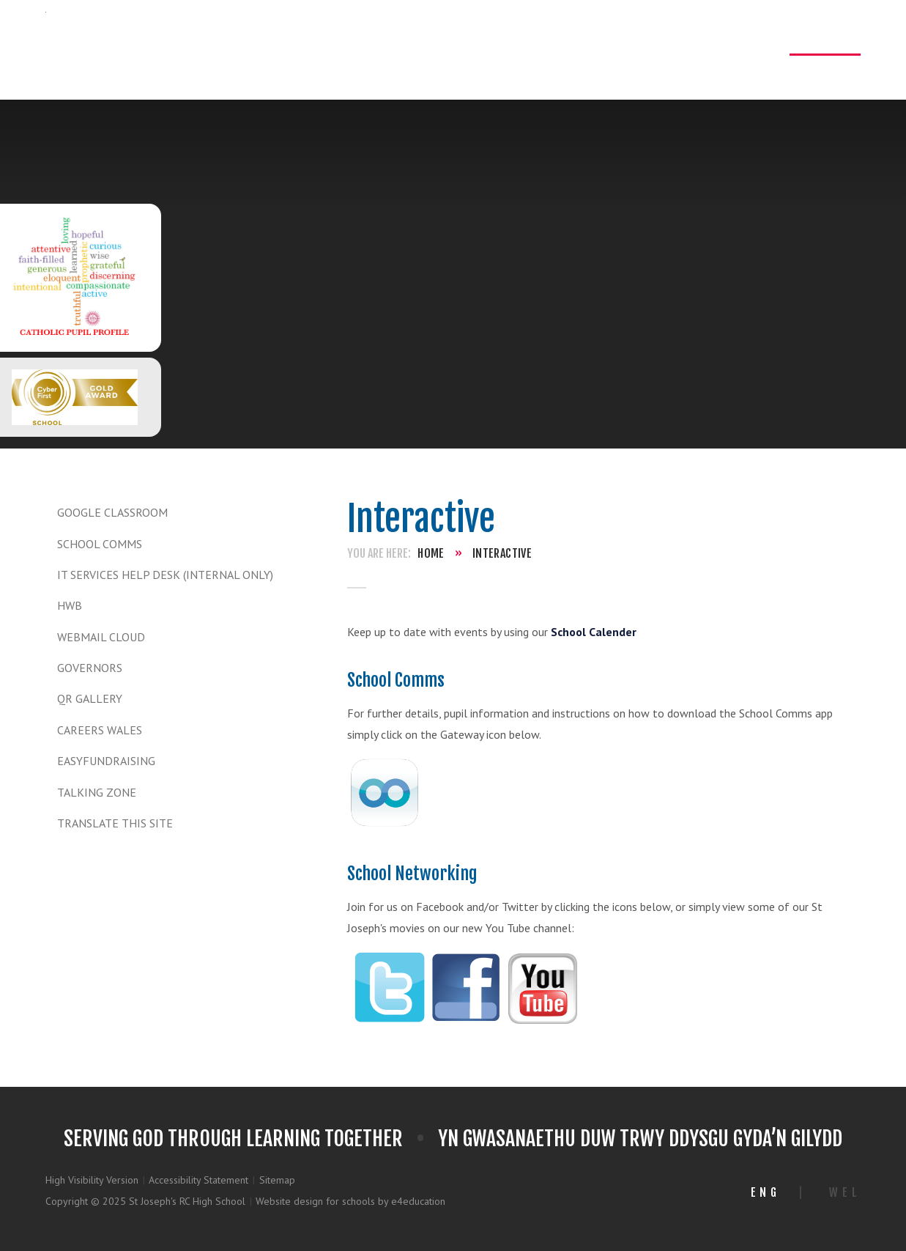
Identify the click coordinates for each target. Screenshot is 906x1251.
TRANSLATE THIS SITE (115, 823)
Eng (766, 1192)
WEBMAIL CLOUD (101, 637)
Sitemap (277, 1180)
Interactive (502, 553)
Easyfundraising (106, 760)
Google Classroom (112, 512)
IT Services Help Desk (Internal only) (165, 574)
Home (431, 553)
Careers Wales (99, 730)
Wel (845, 1192)
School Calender (593, 631)
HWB (69, 605)
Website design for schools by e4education (350, 1201)
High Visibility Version (91, 1180)
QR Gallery (89, 698)
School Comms (99, 543)
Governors (89, 667)
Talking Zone (96, 792)
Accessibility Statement (198, 1180)
